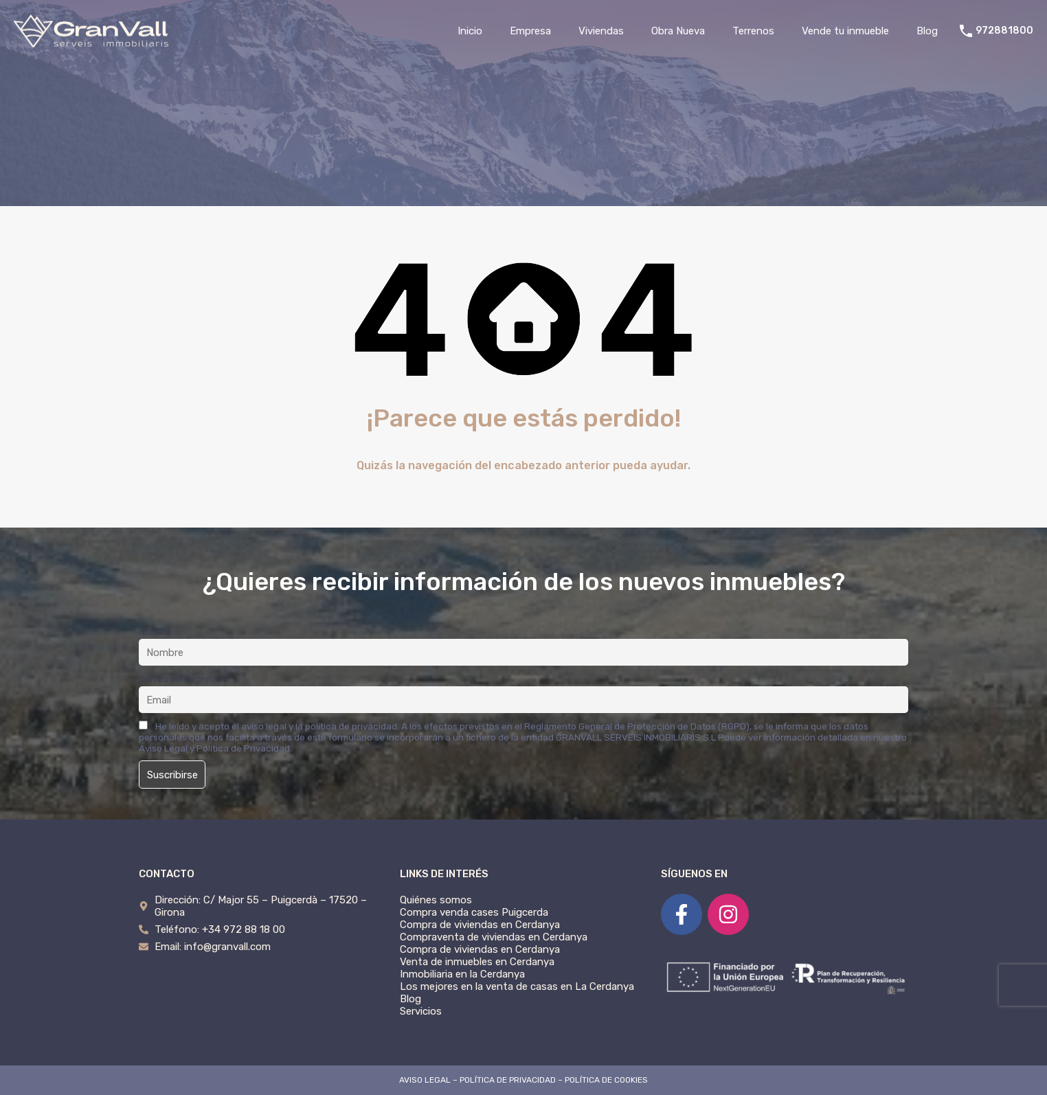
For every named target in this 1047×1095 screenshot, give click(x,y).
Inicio (470, 31)
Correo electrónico (179, 678)
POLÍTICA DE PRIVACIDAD (508, 1080)
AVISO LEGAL (425, 1080)
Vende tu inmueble (845, 31)
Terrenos (753, 31)
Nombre (155, 631)
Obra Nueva (678, 31)
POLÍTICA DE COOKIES (606, 1080)
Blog (927, 31)
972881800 (1004, 30)
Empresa (530, 31)
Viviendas (601, 31)
